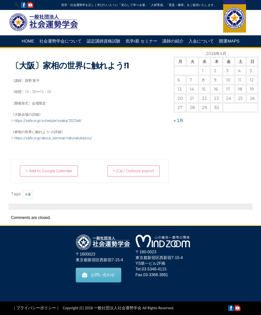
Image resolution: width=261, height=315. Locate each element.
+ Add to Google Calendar (51, 170)
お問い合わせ (98, 274)
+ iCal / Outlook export (131, 170)
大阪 (28, 194)
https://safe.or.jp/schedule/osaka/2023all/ (48, 121)
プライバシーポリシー (36, 307)
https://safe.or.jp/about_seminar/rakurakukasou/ (53, 138)
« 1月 (178, 120)
